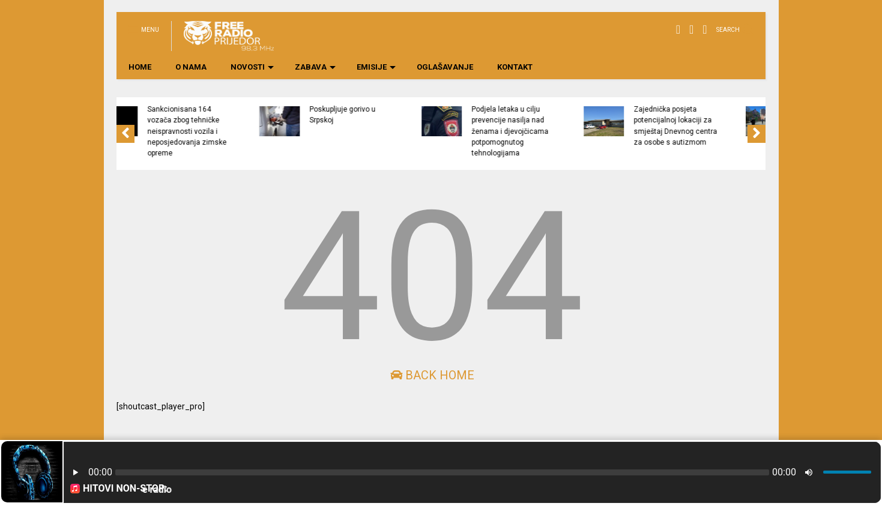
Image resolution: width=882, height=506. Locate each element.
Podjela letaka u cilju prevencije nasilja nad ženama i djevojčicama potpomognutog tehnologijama (567, 131)
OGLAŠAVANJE (445, 66)
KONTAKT (515, 66)
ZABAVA (315, 66)
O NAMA (191, 66)
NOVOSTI (252, 66)
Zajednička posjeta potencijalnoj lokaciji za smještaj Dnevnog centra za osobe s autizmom (733, 125)
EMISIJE (376, 66)
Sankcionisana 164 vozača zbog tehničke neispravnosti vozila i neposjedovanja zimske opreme (244, 131)
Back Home (432, 375)
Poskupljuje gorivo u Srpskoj (400, 114)
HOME (139, 66)
